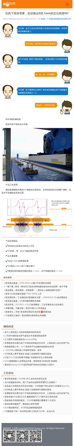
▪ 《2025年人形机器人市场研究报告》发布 (22, 350)
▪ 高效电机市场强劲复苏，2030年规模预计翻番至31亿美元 (29, 400)
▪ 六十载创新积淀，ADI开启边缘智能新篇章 (22, 407)
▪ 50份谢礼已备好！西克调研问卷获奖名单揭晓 (25, 315)
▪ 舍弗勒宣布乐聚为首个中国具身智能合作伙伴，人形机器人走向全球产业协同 (37, 343)
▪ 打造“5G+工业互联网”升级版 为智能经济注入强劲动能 (27, 357)
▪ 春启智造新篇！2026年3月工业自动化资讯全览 (25, 378)
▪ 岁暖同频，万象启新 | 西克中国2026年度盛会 (25, 308)
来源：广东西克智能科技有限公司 (56, 18)
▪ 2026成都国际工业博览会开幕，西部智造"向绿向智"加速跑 (30, 361)
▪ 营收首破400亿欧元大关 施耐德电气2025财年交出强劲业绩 (30, 396)
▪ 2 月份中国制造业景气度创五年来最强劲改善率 (25, 335)
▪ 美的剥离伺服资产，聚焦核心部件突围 (21, 404)
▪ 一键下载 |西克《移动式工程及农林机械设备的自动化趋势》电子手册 (35, 286)
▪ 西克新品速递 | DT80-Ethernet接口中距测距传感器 (27, 283)
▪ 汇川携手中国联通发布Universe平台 (20, 339)
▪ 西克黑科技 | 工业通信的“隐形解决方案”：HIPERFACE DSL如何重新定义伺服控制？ (37, 297)
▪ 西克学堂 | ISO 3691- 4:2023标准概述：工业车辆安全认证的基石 (34, 304)
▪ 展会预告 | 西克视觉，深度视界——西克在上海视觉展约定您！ (33, 290)
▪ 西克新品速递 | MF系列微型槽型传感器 (22, 301)
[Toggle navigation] (67, 4)
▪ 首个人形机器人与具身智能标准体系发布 (22, 332)
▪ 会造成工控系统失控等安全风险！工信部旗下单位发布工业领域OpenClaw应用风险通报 (37, 386)
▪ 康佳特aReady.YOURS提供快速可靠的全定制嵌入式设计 (28, 364)
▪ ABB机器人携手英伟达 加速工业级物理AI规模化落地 (27, 353)
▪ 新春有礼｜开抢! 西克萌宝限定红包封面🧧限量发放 (27, 311)
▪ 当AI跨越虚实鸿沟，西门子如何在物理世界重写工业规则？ (30, 382)
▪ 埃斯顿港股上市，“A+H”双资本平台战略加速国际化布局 (28, 346)
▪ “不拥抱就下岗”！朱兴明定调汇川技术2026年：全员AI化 (29, 411)
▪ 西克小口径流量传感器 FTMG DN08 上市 (23, 293)
